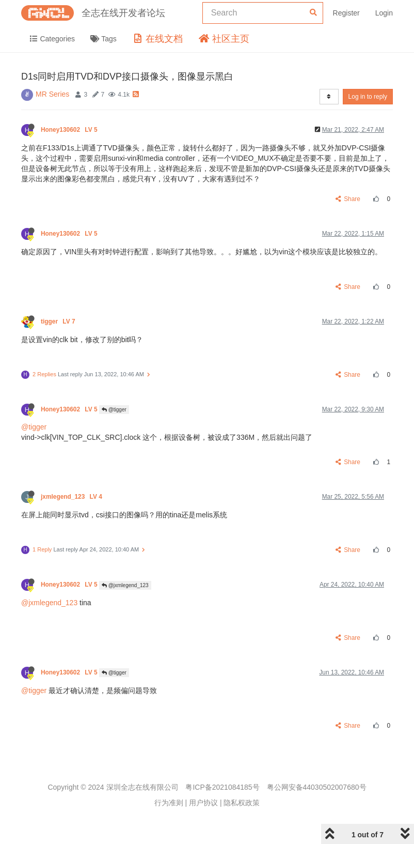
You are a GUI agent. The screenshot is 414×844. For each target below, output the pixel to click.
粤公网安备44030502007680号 (317, 787)
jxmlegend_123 (72, 496)
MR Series (52, 94)
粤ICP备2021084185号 (222, 787)
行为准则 (168, 803)
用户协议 (203, 803)
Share (348, 199)
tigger (59, 321)
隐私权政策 (242, 803)
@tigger (114, 409)
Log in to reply (367, 96)
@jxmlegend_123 (125, 585)
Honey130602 (70, 129)
